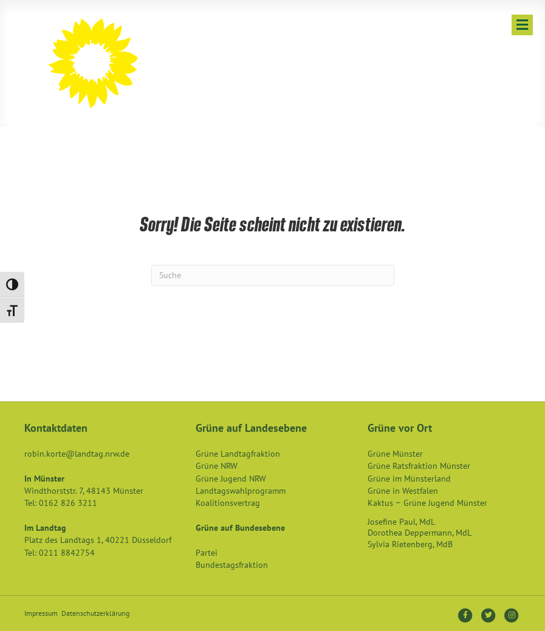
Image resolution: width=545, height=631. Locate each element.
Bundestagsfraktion (232, 564)
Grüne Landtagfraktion (238, 453)
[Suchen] (272, 275)
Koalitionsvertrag (228, 502)
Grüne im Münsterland (409, 478)
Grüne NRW (217, 465)
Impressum (41, 613)
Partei (207, 552)
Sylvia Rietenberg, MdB (410, 544)
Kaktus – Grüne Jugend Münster (427, 502)
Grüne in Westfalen (403, 490)
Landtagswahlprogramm (241, 490)
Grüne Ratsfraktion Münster (419, 465)
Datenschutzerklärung (95, 613)
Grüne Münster (395, 453)
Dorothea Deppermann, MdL (419, 532)
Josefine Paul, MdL (401, 521)
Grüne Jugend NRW (231, 478)
